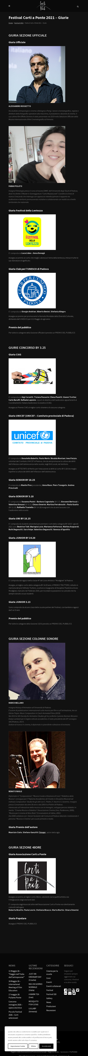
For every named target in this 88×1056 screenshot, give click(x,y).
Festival (49, 990)
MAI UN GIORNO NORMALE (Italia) (35, 987)
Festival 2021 (18, 23)
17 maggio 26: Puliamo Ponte (15, 996)
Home (11, 23)
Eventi (49, 982)
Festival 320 (51, 994)
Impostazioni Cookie (18, 1046)
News (48, 1002)
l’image (42, 832)
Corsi (48, 978)
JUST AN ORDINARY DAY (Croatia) (35, 977)
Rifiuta (33, 1046)
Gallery (49, 998)
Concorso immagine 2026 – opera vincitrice (16, 1004)
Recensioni (51, 1010)
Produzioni (51, 1006)
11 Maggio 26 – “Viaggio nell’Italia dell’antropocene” (16, 974)
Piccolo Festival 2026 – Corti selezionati (15, 1014)
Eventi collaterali (53, 986)
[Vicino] (55, 1027)
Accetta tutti (46, 1046)
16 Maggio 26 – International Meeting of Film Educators (15, 986)
